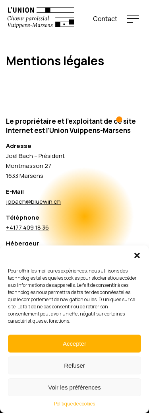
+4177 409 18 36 (27, 227)
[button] (137, 255)
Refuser (74, 365)
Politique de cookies (74, 403)
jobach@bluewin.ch (33, 201)
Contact (105, 18)
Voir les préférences (74, 387)
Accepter (74, 343)
